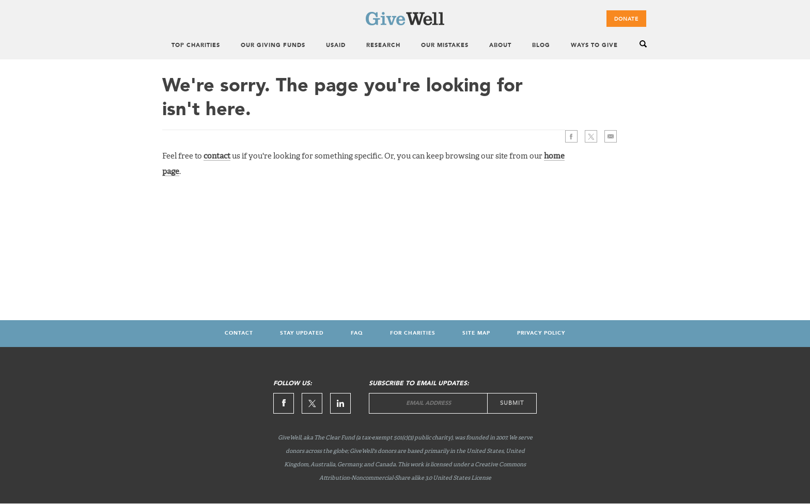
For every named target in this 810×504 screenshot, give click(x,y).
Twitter (591, 136)
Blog (541, 46)
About (500, 46)
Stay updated (302, 333)
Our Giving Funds (273, 46)
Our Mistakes (445, 46)
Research (383, 46)
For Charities (412, 333)
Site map (476, 333)
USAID (336, 46)
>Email (610, 136)
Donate (626, 19)
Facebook (571, 136)
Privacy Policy (541, 333)
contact (217, 156)
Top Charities (196, 46)
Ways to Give (594, 46)
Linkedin (340, 403)
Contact (239, 333)
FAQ (357, 333)
